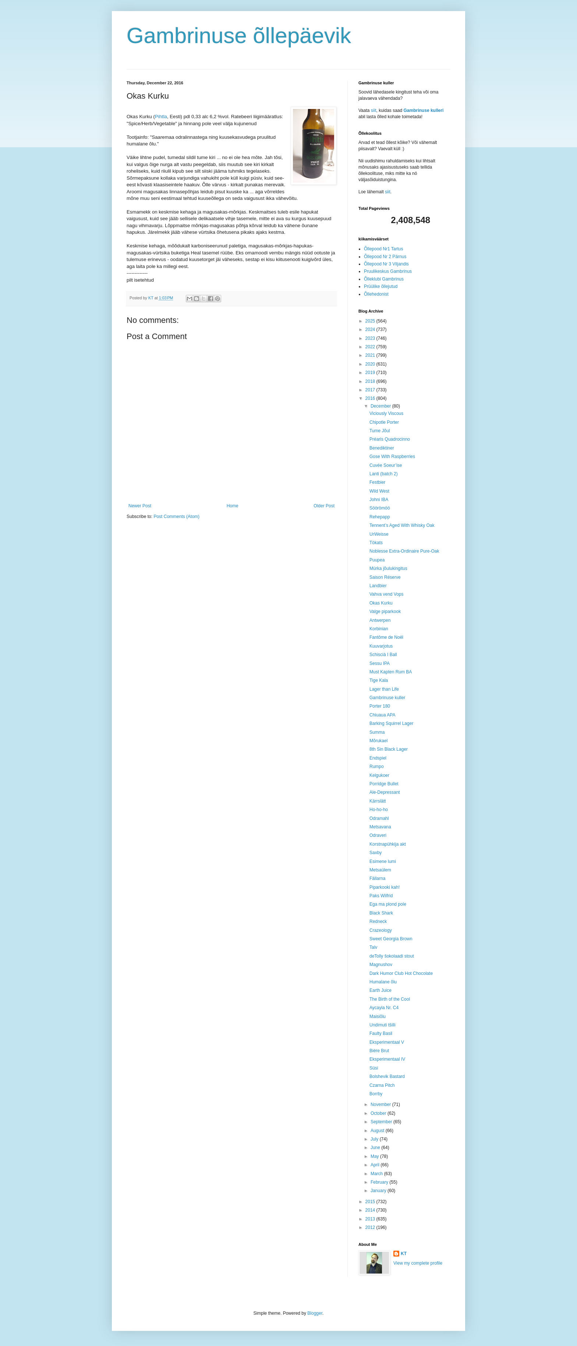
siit (373, 110)
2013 (370, 1219)
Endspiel (377, 758)
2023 (370, 338)
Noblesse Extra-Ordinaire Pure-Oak (404, 551)
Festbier (377, 482)
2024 (370, 329)
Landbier (378, 585)
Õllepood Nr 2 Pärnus (385, 256)
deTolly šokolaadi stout (391, 956)
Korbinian (378, 628)
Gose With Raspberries (392, 456)
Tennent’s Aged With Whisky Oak (402, 525)
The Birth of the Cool (389, 999)
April (375, 1164)
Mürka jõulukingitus (388, 568)
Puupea (377, 560)
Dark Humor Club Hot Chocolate (401, 973)
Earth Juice (380, 990)
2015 (370, 1201)
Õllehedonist (376, 294)
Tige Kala (378, 680)
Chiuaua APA (382, 715)
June (376, 1147)
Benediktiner (381, 448)
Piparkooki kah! (384, 887)
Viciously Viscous (386, 413)
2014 (370, 1210)
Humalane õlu (383, 981)
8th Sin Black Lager (388, 749)
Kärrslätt (377, 801)
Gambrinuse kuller (387, 697)
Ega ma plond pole (387, 904)
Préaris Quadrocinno (389, 439)
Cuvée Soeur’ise (385, 465)
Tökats (376, 542)
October (379, 1113)
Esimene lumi (382, 861)
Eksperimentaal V (386, 1042)
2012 (370, 1227)
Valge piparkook (385, 611)
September (382, 1121)
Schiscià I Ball (383, 654)
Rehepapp (379, 516)
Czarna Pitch (382, 1085)
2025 (370, 321)
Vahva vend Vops (386, 594)
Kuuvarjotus (381, 646)
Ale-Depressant (384, 792)
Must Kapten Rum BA (390, 671)
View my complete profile (417, 1263)
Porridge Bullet (384, 783)
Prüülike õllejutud (380, 286)
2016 (370, 398)
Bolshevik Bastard (387, 1076)
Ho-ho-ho (378, 809)
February (380, 1182)
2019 (370, 372)
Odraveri (377, 835)
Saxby (375, 852)
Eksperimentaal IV (387, 1059)
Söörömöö (379, 508)
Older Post (324, 505)
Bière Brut (379, 1050)
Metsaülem (380, 870)
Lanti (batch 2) (383, 473)
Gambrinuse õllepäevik (239, 35)
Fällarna (377, 878)
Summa (377, 732)
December (381, 406)
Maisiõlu (377, 1016)
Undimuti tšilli (382, 1025)
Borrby (375, 1093)
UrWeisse (379, 534)
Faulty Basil (380, 1033)
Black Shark (381, 913)
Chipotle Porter (384, 422)
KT (404, 1253)
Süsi (373, 1068)
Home (232, 505)
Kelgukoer (379, 775)
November (381, 1104)
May (375, 1156)
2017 (370, 389)
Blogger (314, 1313)
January (379, 1190)
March (377, 1173)
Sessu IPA (379, 663)
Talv (373, 947)
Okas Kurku (381, 603)
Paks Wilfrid (381, 895)
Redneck (378, 921)
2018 (370, 381)
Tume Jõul (379, 430)
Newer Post (139, 505)
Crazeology (380, 930)
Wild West (379, 491)
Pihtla (161, 116)
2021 (370, 355)
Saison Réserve (385, 577)
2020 (370, 364)
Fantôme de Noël (386, 637)
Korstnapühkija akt (387, 844)
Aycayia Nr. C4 (384, 1007)
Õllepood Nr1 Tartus (383, 248)
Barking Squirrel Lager (391, 723)
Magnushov (380, 964)
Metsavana (380, 826)
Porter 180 (379, 706)
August (378, 1130)
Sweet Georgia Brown (391, 938)
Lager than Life (384, 689)
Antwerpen (379, 620)
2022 (370, 346)
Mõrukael (378, 740)
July (375, 1139)
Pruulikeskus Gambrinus (388, 271)
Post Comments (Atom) (176, 516)
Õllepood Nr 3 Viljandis (386, 264)
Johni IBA (378, 499)
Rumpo (376, 766)
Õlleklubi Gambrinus (384, 279)
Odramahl (379, 818)
